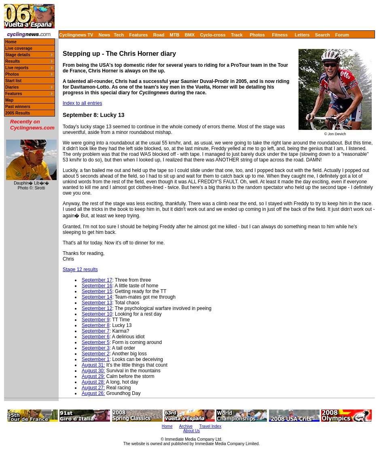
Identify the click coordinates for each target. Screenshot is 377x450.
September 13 (97, 303)
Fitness (280, 34)
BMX (190, 34)
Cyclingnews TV (76, 34)
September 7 (96, 331)
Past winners (17, 106)
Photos (257, 34)
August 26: (93, 393)
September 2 (96, 354)
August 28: (93, 382)
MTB (175, 34)
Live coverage (18, 48)
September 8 (96, 325)
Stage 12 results (80, 269)
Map (9, 100)
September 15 (97, 291)
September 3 (96, 348)
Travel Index (210, 426)
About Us (191, 431)
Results (12, 61)
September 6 (96, 337)
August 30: (93, 371)
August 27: (93, 388)
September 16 (97, 286)
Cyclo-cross (213, 34)
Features (138, 34)
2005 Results (17, 113)
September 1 (96, 359)
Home (11, 42)
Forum (342, 34)
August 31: (93, 365)
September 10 (97, 314)
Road (159, 34)
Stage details (17, 55)
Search (322, 34)
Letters (302, 34)
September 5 (96, 342)
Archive (186, 426)
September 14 (97, 297)
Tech (119, 34)
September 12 (97, 308)
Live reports (16, 68)
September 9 (96, 320)
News (104, 34)
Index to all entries (82, 103)
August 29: (93, 376)
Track (237, 34)
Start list (13, 81)
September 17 (97, 280)
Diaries (12, 87)
